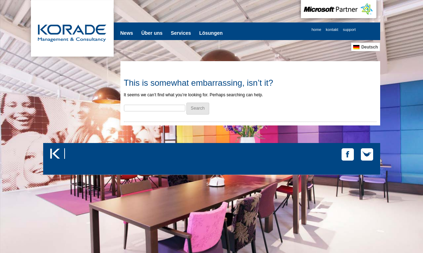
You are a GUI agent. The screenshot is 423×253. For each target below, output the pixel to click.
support (349, 29)
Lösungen (211, 33)
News (126, 33)
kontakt (332, 29)
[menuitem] (365, 47)
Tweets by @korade (83, 147)
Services (181, 33)
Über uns (152, 33)
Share (211, 184)
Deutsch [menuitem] (369, 47)
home (317, 29)
